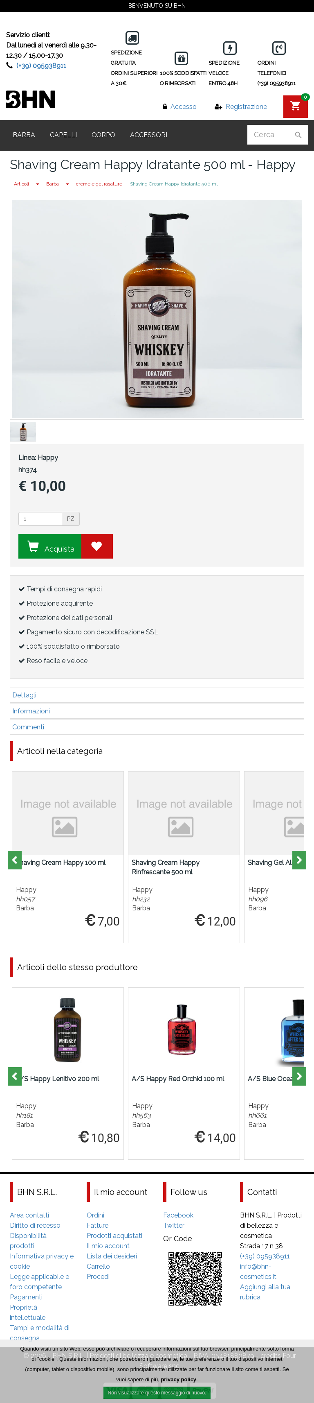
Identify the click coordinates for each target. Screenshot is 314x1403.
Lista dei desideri (112, 1256)
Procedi (98, 1277)
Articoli (21, 184)
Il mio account (108, 1246)
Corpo (103, 135)
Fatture (97, 1225)
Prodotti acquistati (114, 1236)
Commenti (28, 727)
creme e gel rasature (99, 184)
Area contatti (29, 1215)
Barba (24, 135)
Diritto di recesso (35, 1225)
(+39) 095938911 (41, 66)
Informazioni (31, 711)
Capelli (63, 135)
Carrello (98, 1266)
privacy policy (178, 1381)
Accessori (148, 135)
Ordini (95, 1215)
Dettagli (24, 695)
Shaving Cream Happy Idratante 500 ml (174, 184)
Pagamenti (26, 1297)
